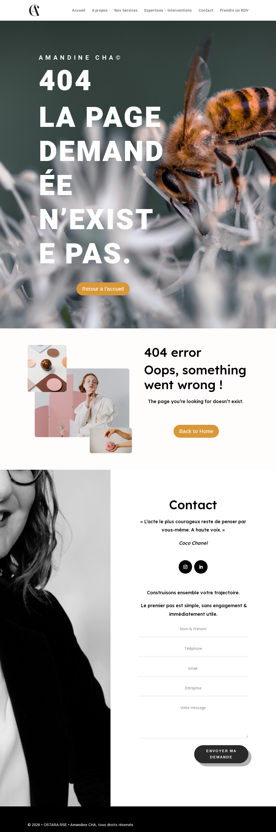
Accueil (78, 10)
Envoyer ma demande (232, 754)
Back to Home (196, 431)
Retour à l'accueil (103, 289)
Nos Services (126, 10)
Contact (206, 10)
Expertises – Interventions (168, 10)
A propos (100, 10)
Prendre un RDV (234, 10)
